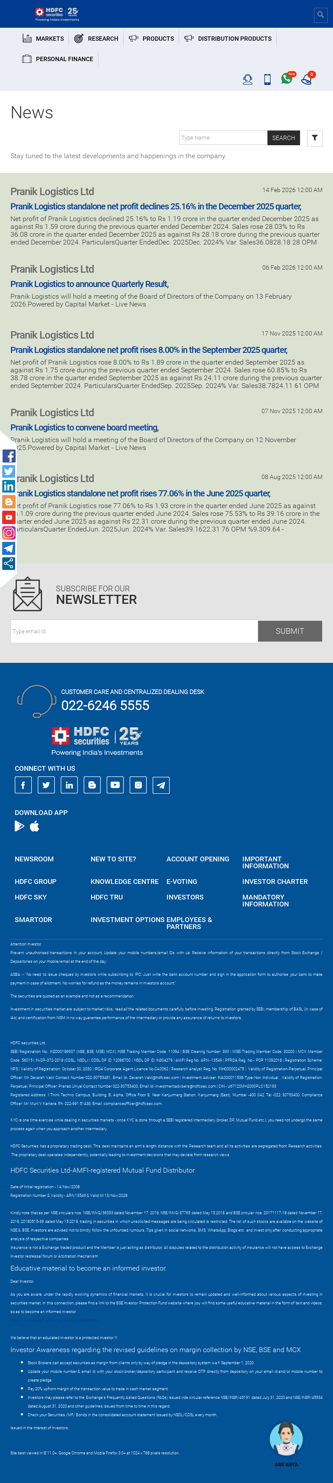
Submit (290, 631)
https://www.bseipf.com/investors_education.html (54, 1320)
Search (283, 137)
